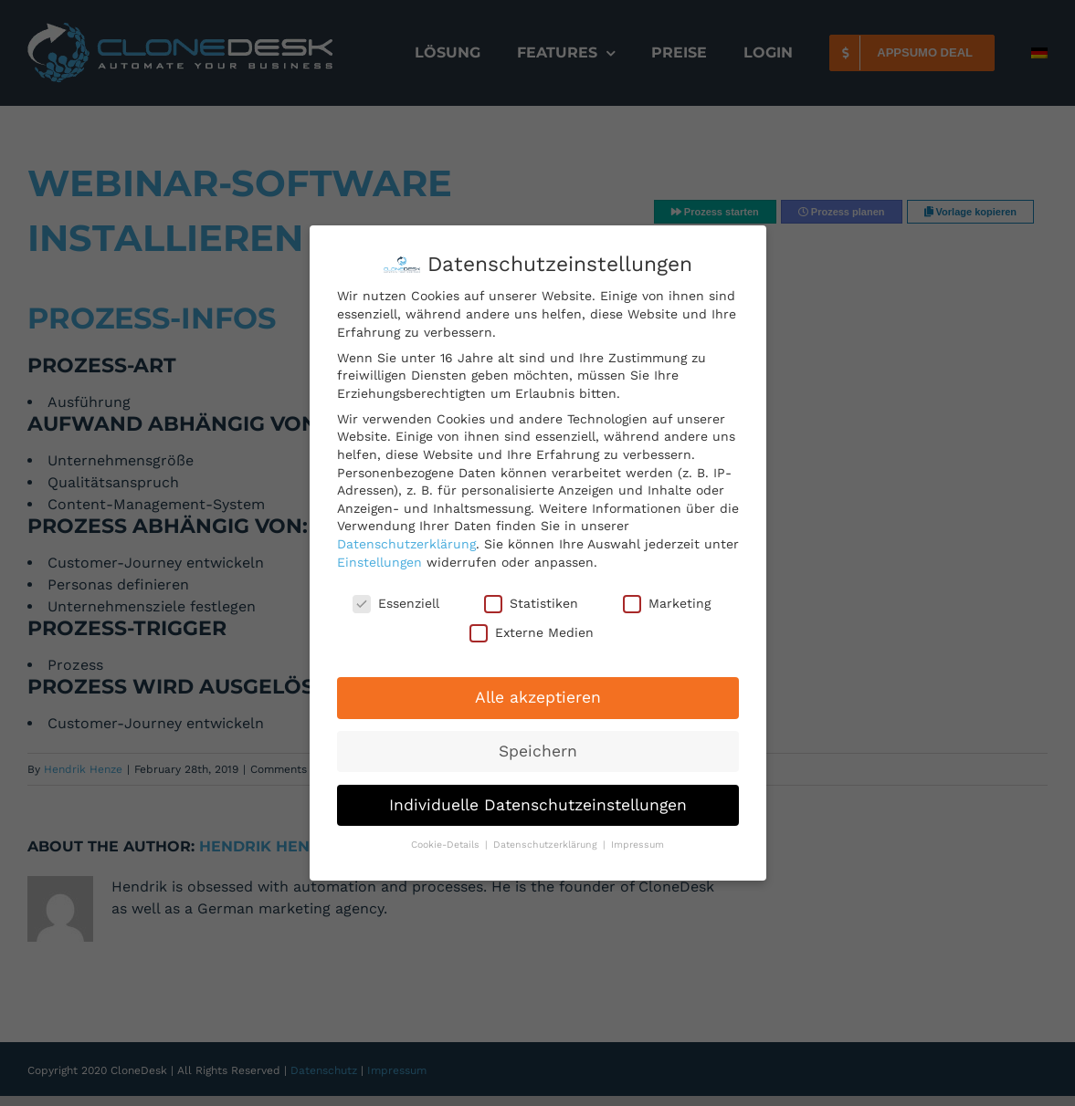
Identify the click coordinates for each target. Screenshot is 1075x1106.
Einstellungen (379, 562)
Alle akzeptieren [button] (538, 697)
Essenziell (396, 603)
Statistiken (531, 603)
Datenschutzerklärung (406, 544)
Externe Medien (531, 633)
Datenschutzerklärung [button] (547, 844)
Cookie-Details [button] (447, 844)
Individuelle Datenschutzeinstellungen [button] (538, 805)
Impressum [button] (637, 844)
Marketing (667, 603)
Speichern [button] (538, 751)
